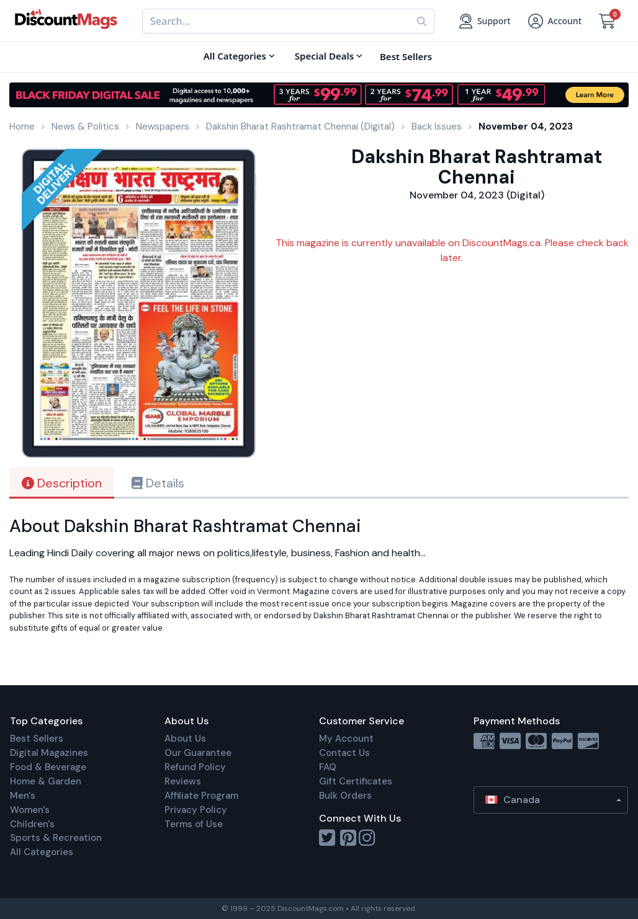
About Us (185, 738)
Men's (22, 795)
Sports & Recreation (56, 838)
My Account (346, 738)
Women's (30, 810)
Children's (32, 824)
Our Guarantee (197, 753)
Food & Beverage (48, 767)
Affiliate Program (201, 795)
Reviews (182, 781)
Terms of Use (193, 824)
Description (62, 483)
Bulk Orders (345, 795)
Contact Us (344, 753)
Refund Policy (195, 767)
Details (158, 483)
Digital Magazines (49, 753)
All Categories (41, 852)
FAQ (327, 767)
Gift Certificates (355, 781)
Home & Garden (45, 781)
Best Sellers (36, 738)
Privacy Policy (195, 810)
